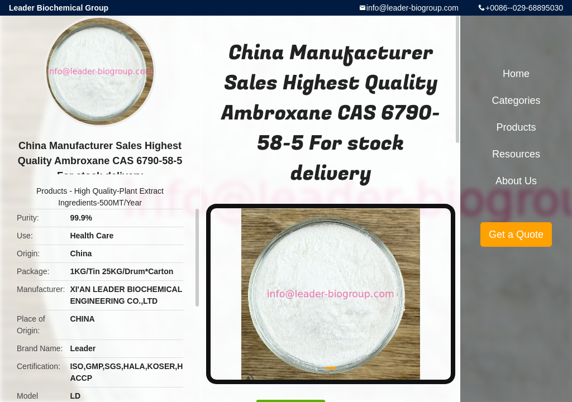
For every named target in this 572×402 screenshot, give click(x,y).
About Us (516, 180)
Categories (516, 100)
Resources (516, 154)
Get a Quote (516, 234)
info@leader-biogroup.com (412, 7)
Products (51, 190)
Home (516, 73)
